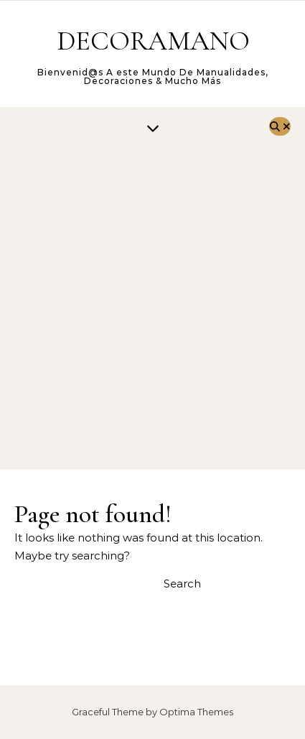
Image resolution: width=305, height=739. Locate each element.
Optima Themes (196, 711)
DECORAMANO (153, 40)
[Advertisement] (152, 310)
